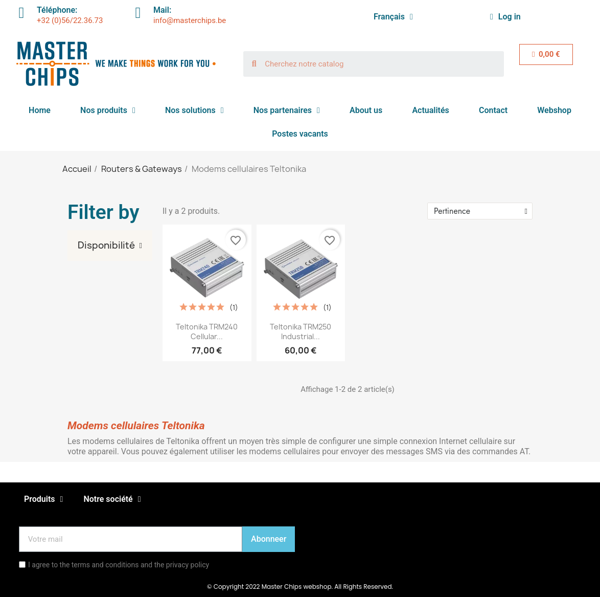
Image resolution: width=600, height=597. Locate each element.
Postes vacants (300, 134)
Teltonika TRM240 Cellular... (207, 332)
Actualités (430, 110)
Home (40, 110)
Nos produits (107, 110)
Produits (43, 499)
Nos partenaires (286, 110)
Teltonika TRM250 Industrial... (300, 332)
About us (366, 110)
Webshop (554, 110)
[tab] (109, 245)
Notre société (112, 499)
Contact (493, 110)
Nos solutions (194, 110)
